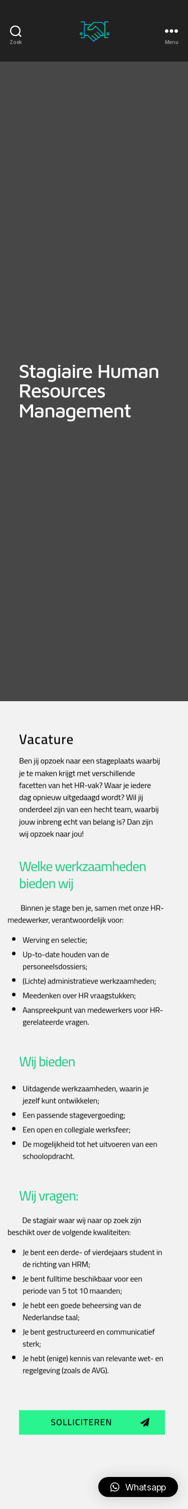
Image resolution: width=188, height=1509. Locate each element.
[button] (92, 1481)
